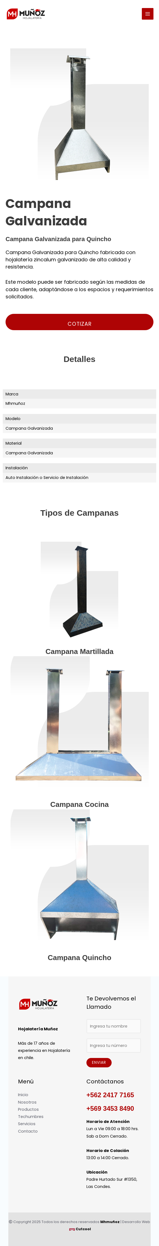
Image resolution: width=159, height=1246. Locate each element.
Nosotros (27, 1102)
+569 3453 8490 (110, 1108)
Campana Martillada (79, 651)
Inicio (23, 1095)
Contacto (28, 1131)
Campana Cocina (79, 804)
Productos (28, 1109)
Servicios (26, 1124)
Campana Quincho (79, 957)
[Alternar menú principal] (147, 14)
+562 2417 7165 (110, 1095)
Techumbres (30, 1116)
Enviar (99, 1062)
